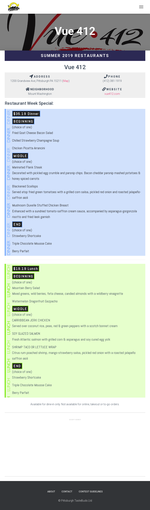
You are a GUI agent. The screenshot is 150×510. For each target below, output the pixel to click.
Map (66, 80)
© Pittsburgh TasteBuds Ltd (75, 500)
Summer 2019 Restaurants (75, 55)
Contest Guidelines (91, 491)
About (51, 491)
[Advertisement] (75, 448)
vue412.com (112, 93)
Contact (67, 491)
